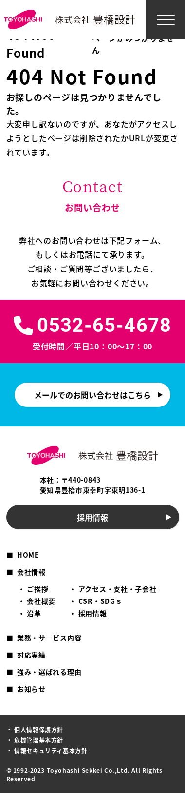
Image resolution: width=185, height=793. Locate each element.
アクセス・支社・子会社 (117, 589)
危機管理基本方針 (38, 740)
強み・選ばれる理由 (49, 672)
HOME (28, 555)
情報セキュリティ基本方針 (50, 750)
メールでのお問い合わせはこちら (92, 395)
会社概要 (41, 601)
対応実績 (31, 654)
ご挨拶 (37, 589)
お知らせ (31, 689)
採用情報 (92, 517)
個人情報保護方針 (38, 729)
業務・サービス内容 (49, 637)
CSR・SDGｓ (100, 601)
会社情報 (31, 572)
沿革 (34, 613)
